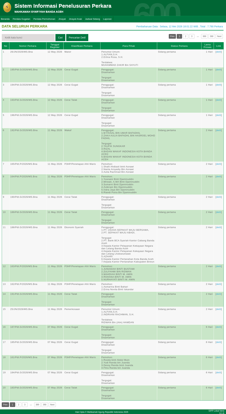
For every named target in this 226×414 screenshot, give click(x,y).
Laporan (107, 19)
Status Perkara (179, 46)
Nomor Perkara (27, 46)
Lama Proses (207, 46)
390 (211, 36)
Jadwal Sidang (92, 19)
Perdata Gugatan (21, 19)
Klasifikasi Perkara (82, 46)
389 (204, 36)
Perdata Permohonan (44, 19)
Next (219, 36)
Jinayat (62, 19)
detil (218, 51)
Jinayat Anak (75, 19)
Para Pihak (129, 46)
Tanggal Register (55, 46)
